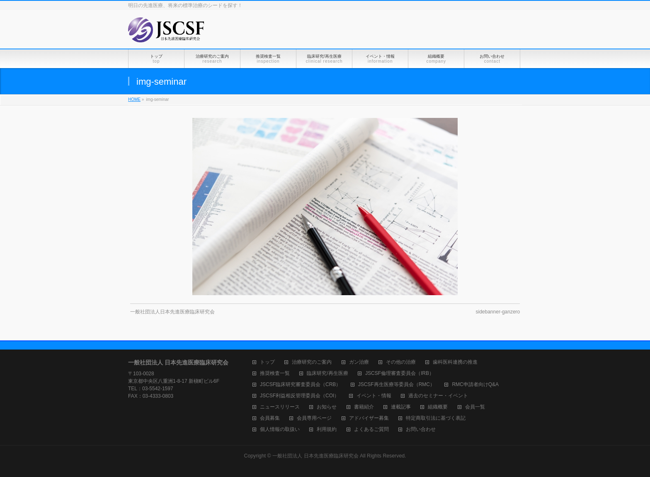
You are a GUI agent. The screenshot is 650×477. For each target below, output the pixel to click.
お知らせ (327, 407)
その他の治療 (401, 362)
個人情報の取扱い (280, 429)
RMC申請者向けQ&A (475, 384)
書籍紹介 (364, 407)
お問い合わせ (421, 429)
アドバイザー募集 (369, 418)
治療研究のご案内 (312, 362)
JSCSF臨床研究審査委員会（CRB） (300, 384)
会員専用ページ (314, 418)
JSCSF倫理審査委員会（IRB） (399, 373)
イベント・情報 (374, 396)
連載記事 (401, 407)
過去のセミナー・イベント (438, 396)
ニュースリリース (280, 407)
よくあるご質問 (371, 429)
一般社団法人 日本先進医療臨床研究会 (315, 456)
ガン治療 (359, 362)
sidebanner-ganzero (498, 312)
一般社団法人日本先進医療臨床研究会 (172, 312)
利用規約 (327, 429)
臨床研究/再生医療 (327, 373)
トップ (267, 362)
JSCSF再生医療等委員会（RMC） (396, 384)
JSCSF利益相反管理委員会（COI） (299, 396)
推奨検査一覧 (275, 373)
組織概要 (438, 407)
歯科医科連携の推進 (455, 362)
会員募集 (270, 418)
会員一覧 (475, 407)
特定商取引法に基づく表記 (436, 418)
